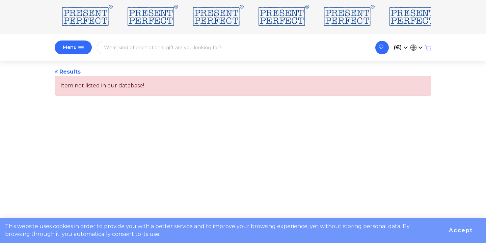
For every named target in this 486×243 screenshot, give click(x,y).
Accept (461, 230)
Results (68, 72)
